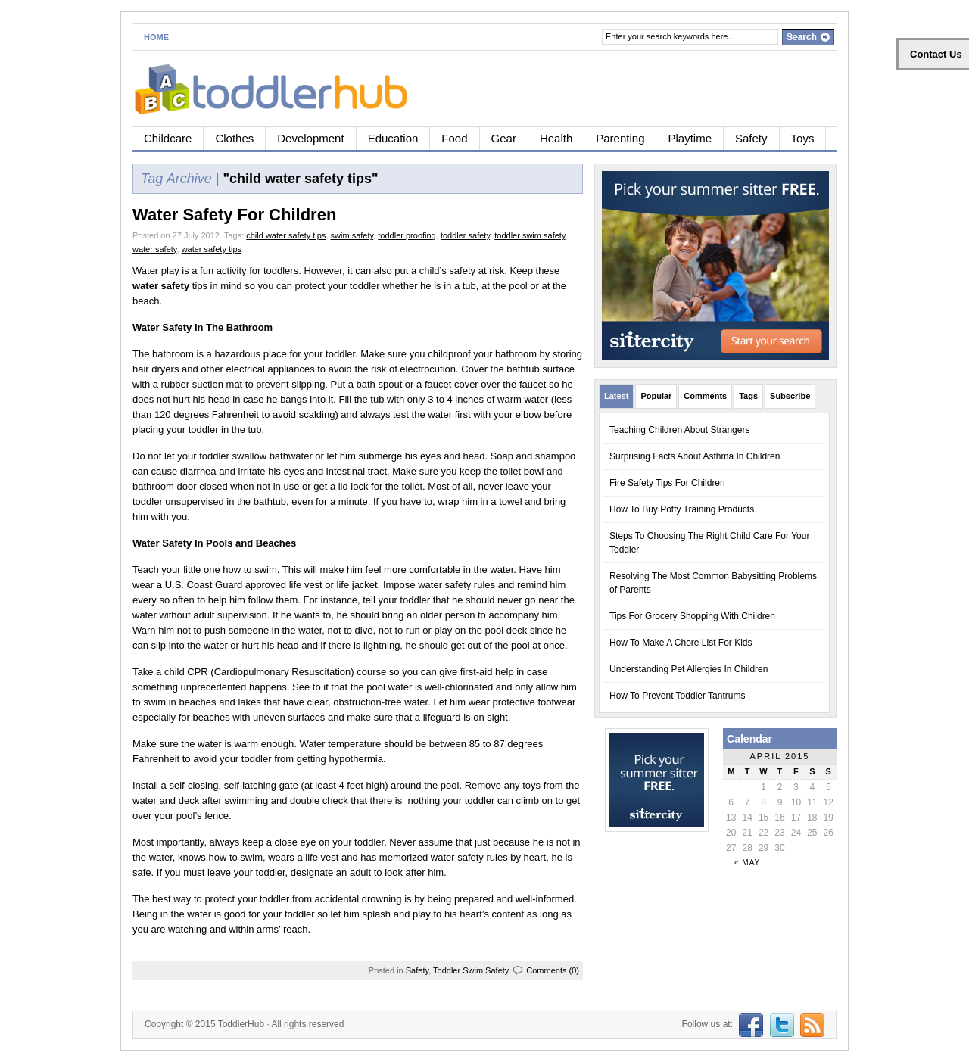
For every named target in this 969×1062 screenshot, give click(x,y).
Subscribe (790, 395)
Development (310, 138)
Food (454, 138)
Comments (705, 395)
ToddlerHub (241, 1024)
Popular (655, 395)
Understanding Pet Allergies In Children (688, 669)
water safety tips (211, 249)
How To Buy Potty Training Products (681, 509)
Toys (803, 138)
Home (156, 37)
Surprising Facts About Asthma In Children (694, 456)
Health (556, 138)
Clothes (234, 138)
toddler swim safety (529, 235)
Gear (503, 138)
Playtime (690, 138)
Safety (751, 138)
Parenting (620, 138)
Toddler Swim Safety (471, 970)
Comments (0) (552, 970)
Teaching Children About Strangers (679, 430)
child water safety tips (286, 235)
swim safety (352, 235)
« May (747, 862)
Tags (748, 395)
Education (393, 138)
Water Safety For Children (234, 214)
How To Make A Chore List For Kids (680, 642)
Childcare (168, 138)
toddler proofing (406, 235)
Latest (616, 395)
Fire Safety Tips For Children (667, 483)
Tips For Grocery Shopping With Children (692, 616)
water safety (154, 249)
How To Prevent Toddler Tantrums (677, 695)
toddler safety (465, 235)
